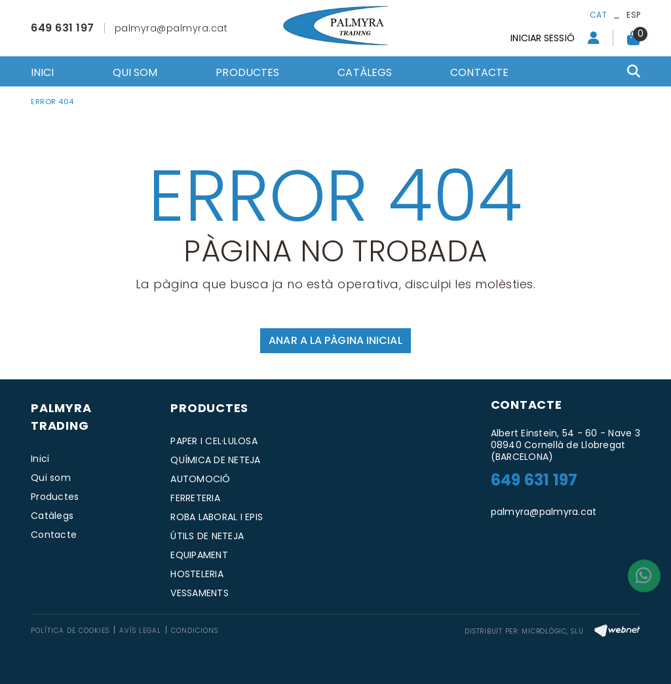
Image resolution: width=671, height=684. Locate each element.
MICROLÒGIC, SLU (552, 631)
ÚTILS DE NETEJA (207, 535)
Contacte (54, 534)
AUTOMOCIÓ (200, 478)
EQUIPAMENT (199, 554)
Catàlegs (52, 515)
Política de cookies (70, 631)
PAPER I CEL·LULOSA (214, 440)
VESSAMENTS (199, 592)
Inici (40, 458)
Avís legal (140, 631)
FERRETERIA (195, 497)
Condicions (194, 631)
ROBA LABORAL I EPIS (216, 516)
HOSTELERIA (196, 573)
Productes (55, 496)
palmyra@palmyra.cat (171, 28)
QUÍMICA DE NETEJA (215, 459)
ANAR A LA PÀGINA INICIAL (335, 340)
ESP (633, 14)
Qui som (51, 477)
